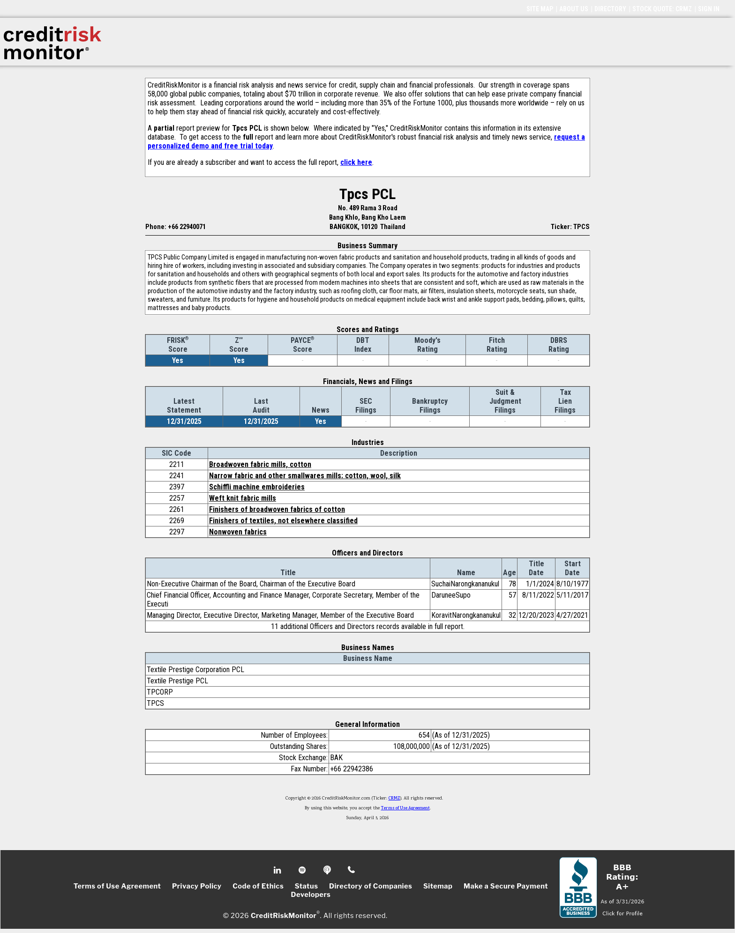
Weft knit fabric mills (242, 498)
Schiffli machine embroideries (257, 486)
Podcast (327, 870)
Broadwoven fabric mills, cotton (260, 464)
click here (356, 162)
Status (306, 886)
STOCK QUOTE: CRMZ (662, 9)
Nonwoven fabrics (238, 531)
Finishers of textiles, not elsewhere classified (283, 520)
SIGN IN (709, 9)
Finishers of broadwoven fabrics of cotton (277, 509)
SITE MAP (539, 9)
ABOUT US (573, 9)
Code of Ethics (258, 886)
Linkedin (278, 870)
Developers (311, 894)
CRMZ (394, 798)
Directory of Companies (370, 886)
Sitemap (438, 886)
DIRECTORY (610, 9)
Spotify (303, 870)
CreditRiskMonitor (283, 915)
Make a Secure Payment (506, 886)
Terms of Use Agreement (405, 808)
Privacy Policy (197, 886)
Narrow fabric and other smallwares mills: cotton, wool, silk (305, 475)
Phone (352, 870)
